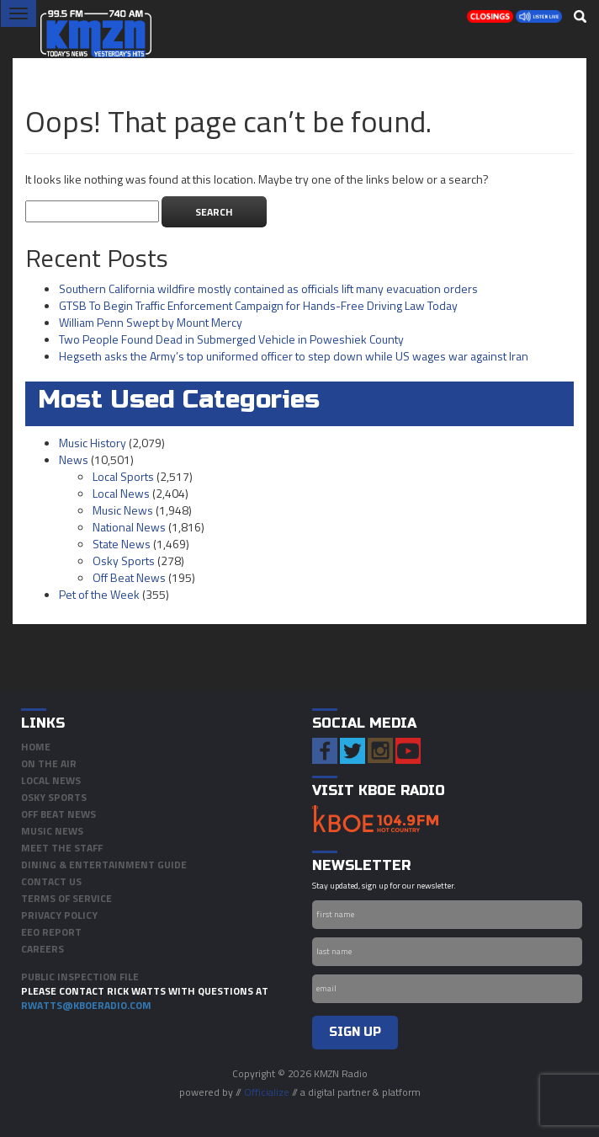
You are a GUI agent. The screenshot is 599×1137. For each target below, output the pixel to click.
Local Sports (123, 476)
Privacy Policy (59, 915)
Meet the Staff (62, 848)
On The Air (49, 763)
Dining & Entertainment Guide (104, 865)
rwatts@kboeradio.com (86, 1005)
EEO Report (51, 932)
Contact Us (51, 881)
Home (35, 747)
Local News (121, 493)
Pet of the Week (99, 594)
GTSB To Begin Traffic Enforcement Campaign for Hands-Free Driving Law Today (258, 305)
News (73, 459)
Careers (42, 949)
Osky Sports (124, 560)
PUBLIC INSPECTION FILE (80, 977)
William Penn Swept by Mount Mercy (150, 322)
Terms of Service (66, 898)
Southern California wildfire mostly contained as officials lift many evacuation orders (268, 288)
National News (129, 527)
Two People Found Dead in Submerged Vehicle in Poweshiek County (231, 339)
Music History (92, 442)
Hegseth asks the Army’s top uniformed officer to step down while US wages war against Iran (293, 356)
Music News (123, 510)
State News (122, 543)
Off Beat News (129, 577)
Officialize (266, 1092)
